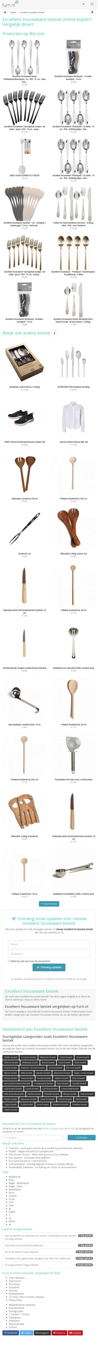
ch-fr (11, 1202)
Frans (11, 1179)
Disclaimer (14, 1287)
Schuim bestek (65, 1099)
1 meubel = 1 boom (19, 1314)
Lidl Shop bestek (49, 1088)
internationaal (39, 1160)
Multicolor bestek (48, 1057)
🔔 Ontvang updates (49, 967)
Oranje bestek (10, 1078)
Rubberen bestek (60, 1104)
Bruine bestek (48, 1062)
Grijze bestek (64, 1062)
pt (10, 1208)
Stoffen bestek (10, 1057)
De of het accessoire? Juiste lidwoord (49, 1245)
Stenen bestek (10, 1073)
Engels (12, 1211)
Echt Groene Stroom (19, 1154)
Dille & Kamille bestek (14, 1094)
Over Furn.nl (15, 1280)
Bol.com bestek (73, 1067)
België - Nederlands (19, 1183)
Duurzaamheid (16, 1308)
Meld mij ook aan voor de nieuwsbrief (29, 961)
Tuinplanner (15, 1317)
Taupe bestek (10, 1104)
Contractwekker (17, 1164)
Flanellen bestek (52, 1094)
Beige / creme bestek (83, 1073)
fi (9, 1214)
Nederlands (15, 1176)
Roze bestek (62, 1083)
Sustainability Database (21, 1167)
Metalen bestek (43, 1073)
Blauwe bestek (69, 1094)
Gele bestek (81, 1099)
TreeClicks (14, 1148)
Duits (11, 1205)
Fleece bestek (78, 1078)
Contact (13, 1327)
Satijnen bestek (61, 1078)
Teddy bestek (27, 1104)
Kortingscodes (16, 1311)
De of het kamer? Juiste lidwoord (49, 1251)
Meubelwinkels (16, 1293)
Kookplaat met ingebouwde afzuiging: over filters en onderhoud (49, 1258)
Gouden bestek (79, 1083)
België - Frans (16, 1186)
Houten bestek (43, 1078)
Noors (12, 1192)
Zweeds (13, 1195)
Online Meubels (17, 1277)
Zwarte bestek (10, 1109)
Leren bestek (43, 1104)
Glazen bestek (82, 1057)
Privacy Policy (15, 1300)
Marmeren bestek (62, 1073)
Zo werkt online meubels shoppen (26, 1296)
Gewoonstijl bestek (70, 1088)
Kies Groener (15, 1157)
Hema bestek (27, 1078)
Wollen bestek (34, 1094)
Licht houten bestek (13, 1088)
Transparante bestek (43, 1083)
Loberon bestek (47, 1099)
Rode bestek (80, 1062)
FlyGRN (12, 1151)
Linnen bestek (32, 1088)
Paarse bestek (10, 1067)
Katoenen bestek (28, 1099)
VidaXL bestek (10, 1099)
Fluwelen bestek (79, 1104)
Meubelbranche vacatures (22, 1304)
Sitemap (13, 1290)
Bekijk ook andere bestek (30, 333)
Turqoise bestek (28, 1057)
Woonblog (14, 1284)
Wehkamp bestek (30, 1062)
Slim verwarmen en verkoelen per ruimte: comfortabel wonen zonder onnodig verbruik (49, 1237)
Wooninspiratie (16, 1323)
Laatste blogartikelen (17, 1229)
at (10, 1224)
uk (10, 1218)
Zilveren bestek (11, 1062)
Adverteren (14, 1320)
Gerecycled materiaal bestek (17, 1083)
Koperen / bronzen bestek (33, 1067)
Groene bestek (55, 1067)
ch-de (12, 1199)
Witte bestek (26, 1073)
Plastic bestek (66, 1057)
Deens (12, 1221)
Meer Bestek (49, 903)
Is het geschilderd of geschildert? (49, 1264)
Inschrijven (81, 1137)
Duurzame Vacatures (19, 1160)
